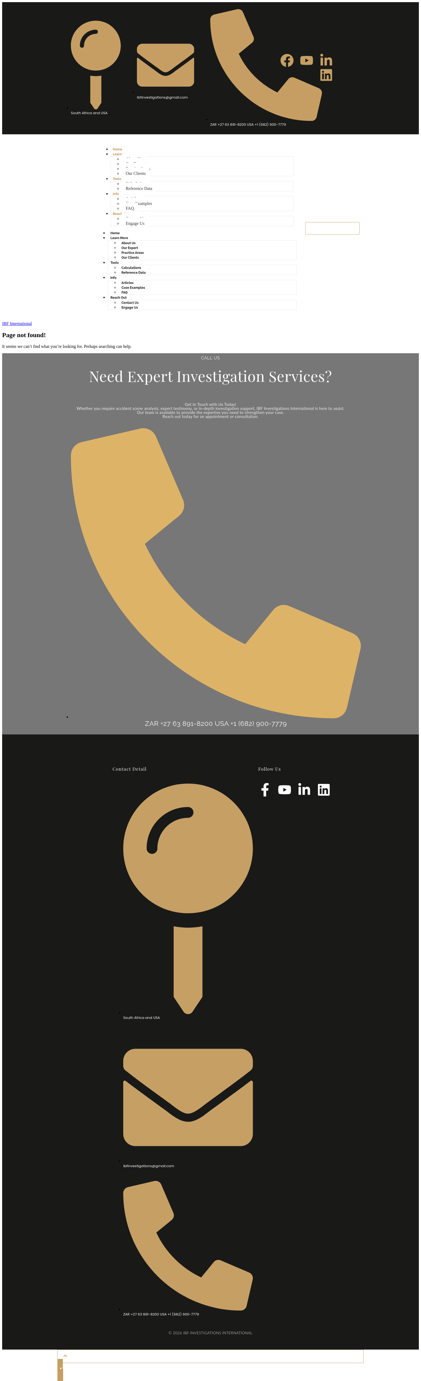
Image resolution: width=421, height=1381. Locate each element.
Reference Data (139, 188)
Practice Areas (132, 253)
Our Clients (136, 173)
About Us (128, 243)
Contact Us (130, 303)
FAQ (130, 208)
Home (117, 149)
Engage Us (135, 223)
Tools (117, 179)
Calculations (131, 268)
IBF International (17, 323)
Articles (127, 283)
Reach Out (121, 214)
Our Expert (129, 248)
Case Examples (139, 203)
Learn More (119, 238)
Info (116, 194)
